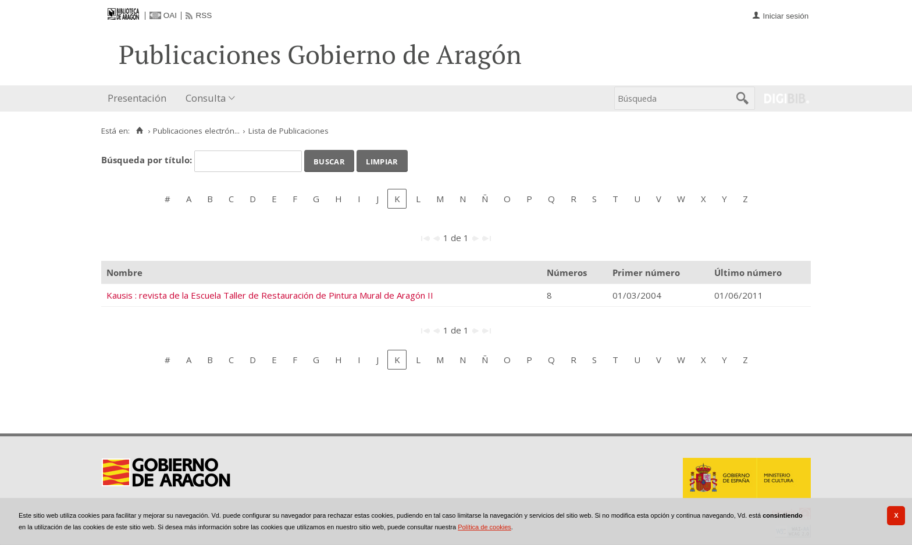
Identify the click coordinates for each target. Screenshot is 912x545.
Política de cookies (484, 527)
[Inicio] (139, 131)
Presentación (137, 98)
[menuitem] (139, 98)
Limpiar (382, 160)
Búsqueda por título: (147, 160)
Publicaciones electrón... (196, 131)
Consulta (206, 98)
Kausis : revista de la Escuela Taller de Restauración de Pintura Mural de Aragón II (269, 295)
